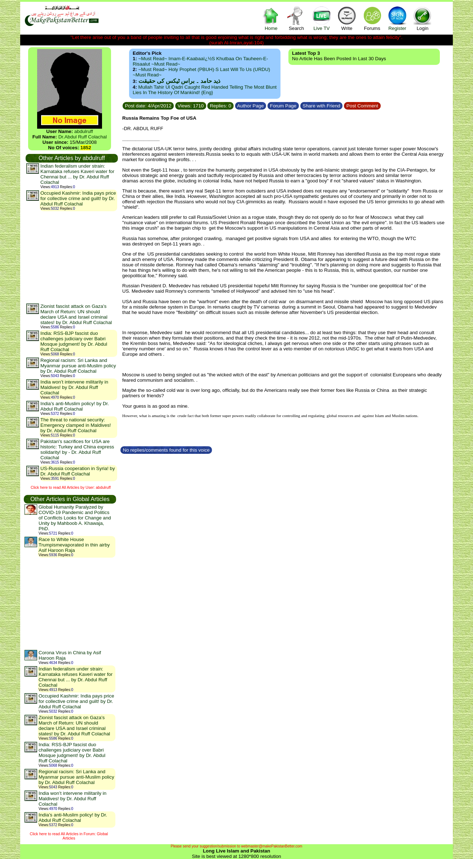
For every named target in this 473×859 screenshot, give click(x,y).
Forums (372, 18)
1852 (85, 147)
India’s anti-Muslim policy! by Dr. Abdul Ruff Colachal (74, 406)
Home (271, 18)
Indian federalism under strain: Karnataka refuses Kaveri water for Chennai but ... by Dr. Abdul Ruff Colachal (77, 174)
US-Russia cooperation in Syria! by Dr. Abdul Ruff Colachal (77, 471)
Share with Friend (321, 106)
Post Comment (362, 106)
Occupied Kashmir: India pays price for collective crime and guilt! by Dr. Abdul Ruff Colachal (78, 198)
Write (347, 18)
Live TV (322, 18)
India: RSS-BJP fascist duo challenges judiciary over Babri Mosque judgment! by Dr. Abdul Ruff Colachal (73, 341)
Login (423, 18)
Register (397, 18)
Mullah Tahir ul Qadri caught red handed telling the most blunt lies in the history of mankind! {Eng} (205, 89)
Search (296, 18)
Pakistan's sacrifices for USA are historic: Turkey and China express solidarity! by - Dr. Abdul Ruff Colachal (77, 449)
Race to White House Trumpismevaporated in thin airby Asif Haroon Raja (74, 545)
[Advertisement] (71, 257)
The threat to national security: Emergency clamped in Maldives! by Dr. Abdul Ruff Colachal (75, 425)
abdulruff (83, 131)
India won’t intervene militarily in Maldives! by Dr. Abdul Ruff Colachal (74, 387)
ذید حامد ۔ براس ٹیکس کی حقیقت (179, 81)
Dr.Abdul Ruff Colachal (82, 137)
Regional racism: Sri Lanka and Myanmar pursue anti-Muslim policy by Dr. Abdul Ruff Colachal (78, 366)
